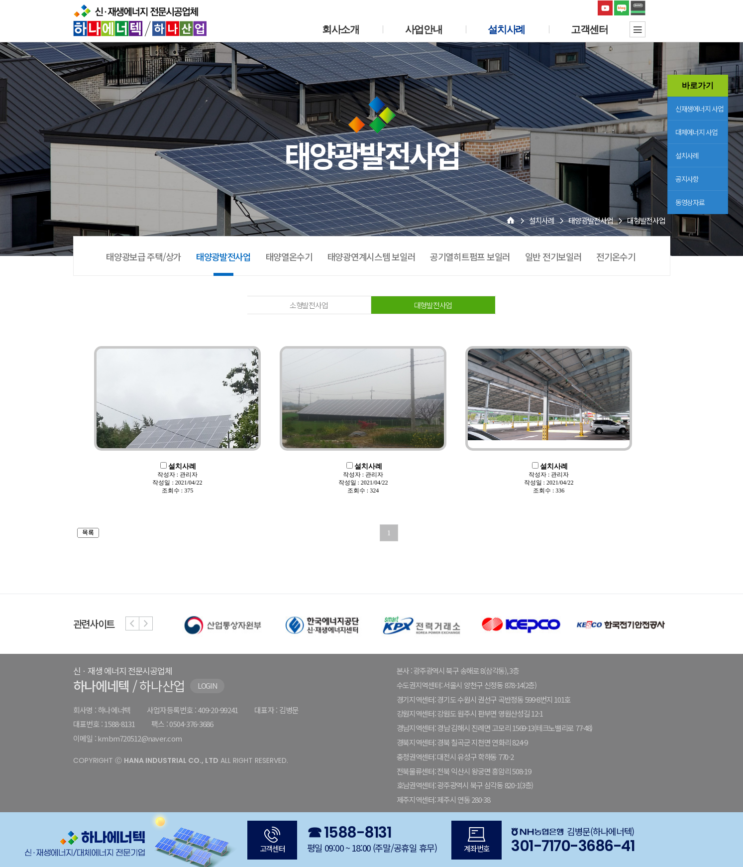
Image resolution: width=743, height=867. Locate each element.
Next (146, 623)
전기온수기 (616, 256)
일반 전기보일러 (553, 256)
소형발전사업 (308, 305)
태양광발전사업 (590, 220)
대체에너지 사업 (696, 132)
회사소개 (340, 29)
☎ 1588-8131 (349, 832)
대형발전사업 (433, 305)
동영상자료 (690, 202)
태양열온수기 (289, 256)
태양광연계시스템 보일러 (371, 256)
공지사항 (687, 179)
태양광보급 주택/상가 (143, 256)
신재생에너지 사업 (699, 109)
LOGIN (207, 685)
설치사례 (687, 155)
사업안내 (423, 29)
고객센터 (589, 29)
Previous (132, 623)
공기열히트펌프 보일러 (470, 256)
